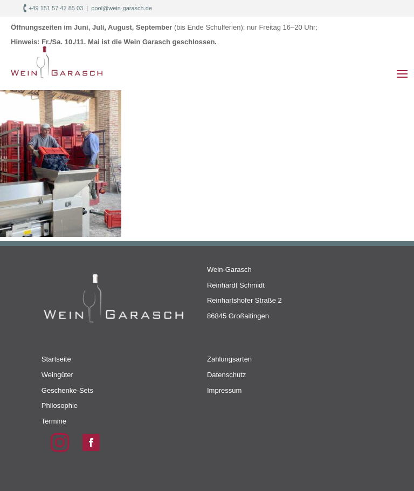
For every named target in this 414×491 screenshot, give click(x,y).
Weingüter (57, 375)
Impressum (224, 390)
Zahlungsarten (229, 359)
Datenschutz (226, 375)
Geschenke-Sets (67, 390)
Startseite (56, 359)
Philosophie (60, 405)
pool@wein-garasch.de (121, 8)
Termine (54, 421)
